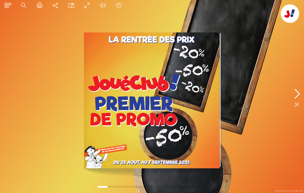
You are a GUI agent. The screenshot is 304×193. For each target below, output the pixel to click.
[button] (8, 5)
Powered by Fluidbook (289, 190)
